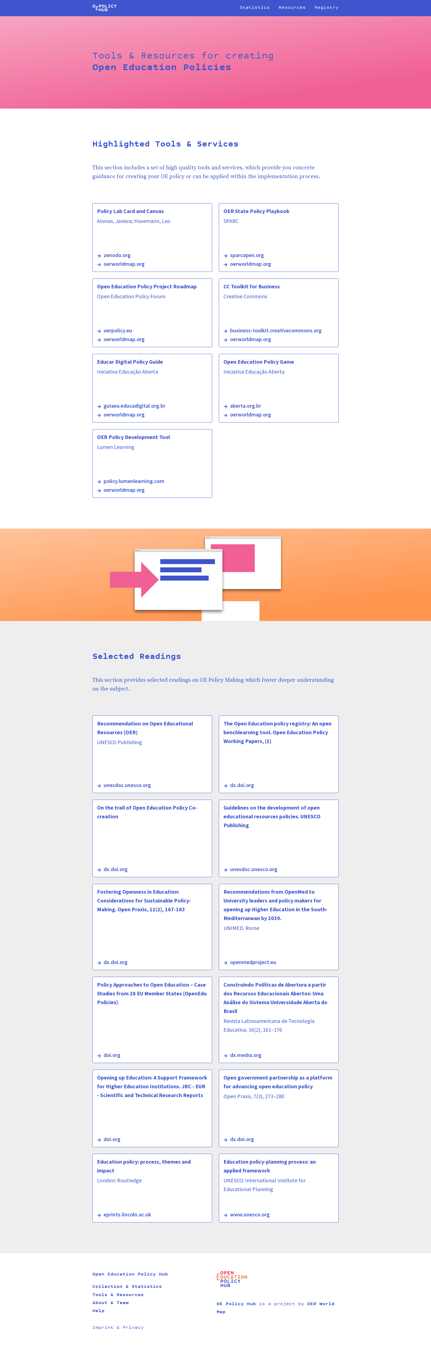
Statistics (254, 7)
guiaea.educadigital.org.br (134, 405)
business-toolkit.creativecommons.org (276, 330)
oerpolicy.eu (118, 330)
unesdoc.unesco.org (127, 785)
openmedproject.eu (253, 962)
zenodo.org (117, 255)
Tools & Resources (118, 1295)
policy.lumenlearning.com (134, 480)
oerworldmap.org (124, 263)
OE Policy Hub (236, 1304)
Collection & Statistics (127, 1287)
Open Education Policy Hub (130, 1274)
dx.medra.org (245, 1054)
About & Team (110, 1303)
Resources (292, 7)
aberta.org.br (245, 405)
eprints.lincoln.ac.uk (127, 1214)
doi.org (112, 1054)
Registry (326, 7)
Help (98, 1311)
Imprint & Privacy (118, 1328)
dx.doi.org (242, 785)
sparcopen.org (247, 255)
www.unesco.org (250, 1214)
